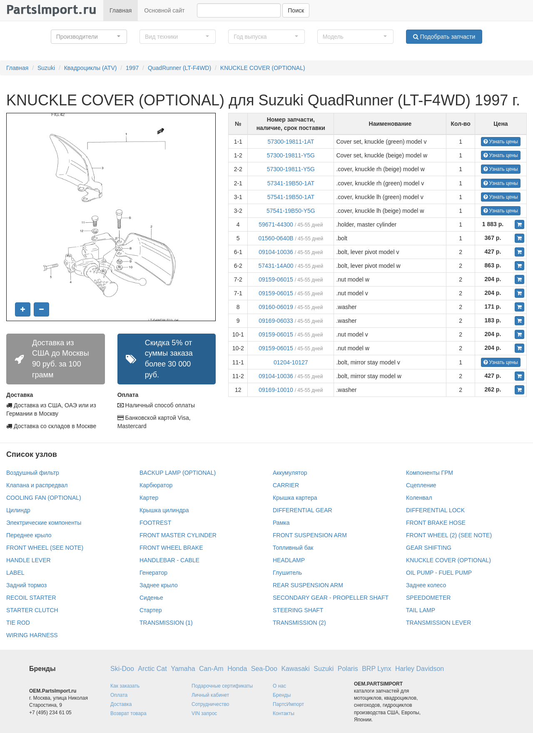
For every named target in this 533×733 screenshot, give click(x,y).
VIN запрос (204, 713)
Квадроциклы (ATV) (90, 68)
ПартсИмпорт (288, 704)
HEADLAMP (289, 560)
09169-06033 (276, 320)
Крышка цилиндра (164, 510)
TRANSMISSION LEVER (438, 622)
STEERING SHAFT (298, 610)
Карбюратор (155, 485)
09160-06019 (276, 307)
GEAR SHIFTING (428, 547)
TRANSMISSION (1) (166, 622)
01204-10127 (291, 362)
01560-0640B (275, 238)
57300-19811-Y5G (291, 155)
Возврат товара (128, 713)
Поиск (296, 10)
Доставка (121, 704)
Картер (148, 497)
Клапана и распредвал (36, 485)
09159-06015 (276, 279)
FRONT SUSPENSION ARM (310, 535)
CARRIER (286, 485)
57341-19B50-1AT (290, 183)
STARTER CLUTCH (32, 610)
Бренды (282, 695)
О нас (279, 686)
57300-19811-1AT (290, 141)
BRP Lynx (376, 668)
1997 (132, 68)
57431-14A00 (275, 265)
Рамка (281, 522)
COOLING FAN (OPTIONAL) (43, 497)
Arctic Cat (152, 668)
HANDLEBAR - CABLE (169, 560)
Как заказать (124, 686)
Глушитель (287, 572)
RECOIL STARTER (31, 597)
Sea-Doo (264, 668)
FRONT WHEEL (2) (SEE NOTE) (449, 535)
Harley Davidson (419, 668)
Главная (121, 10)
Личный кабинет (210, 695)
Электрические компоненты (43, 522)
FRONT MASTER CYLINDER (178, 535)
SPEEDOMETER (428, 597)
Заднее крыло (158, 585)
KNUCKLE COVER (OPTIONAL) (262, 68)
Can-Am (211, 668)
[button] (89, 37)
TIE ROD (18, 622)
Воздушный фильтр (32, 472)
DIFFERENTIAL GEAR (302, 510)
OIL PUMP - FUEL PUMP (439, 572)
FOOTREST (155, 522)
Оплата (118, 695)
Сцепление (421, 485)
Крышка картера (295, 497)
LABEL (15, 572)
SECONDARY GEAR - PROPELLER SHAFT (331, 597)
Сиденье (151, 597)
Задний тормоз (26, 585)
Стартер (150, 610)
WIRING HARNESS (32, 635)
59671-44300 (276, 224)
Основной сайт (164, 10)
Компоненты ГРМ (429, 472)
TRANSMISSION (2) (299, 622)
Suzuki (46, 68)
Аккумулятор (290, 472)
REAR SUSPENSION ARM (308, 585)
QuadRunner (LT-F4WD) (179, 68)
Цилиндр (18, 510)
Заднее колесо (426, 585)
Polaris (348, 668)
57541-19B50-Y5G (290, 210)
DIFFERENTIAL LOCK (435, 510)
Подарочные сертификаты (222, 686)
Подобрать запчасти (444, 36)
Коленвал (419, 497)
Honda (237, 668)
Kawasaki (295, 668)
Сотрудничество (210, 704)
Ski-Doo (122, 668)
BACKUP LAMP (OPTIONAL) (177, 472)
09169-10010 (276, 389)
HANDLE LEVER (28, 560)
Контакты (283, 713)
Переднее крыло (29, 535)
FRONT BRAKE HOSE (436, 522)
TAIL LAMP (420, 610)
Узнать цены (500, 142)
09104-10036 (276, 252)
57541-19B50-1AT (290, 197)
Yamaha (183, 668)
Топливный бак (293, 547)
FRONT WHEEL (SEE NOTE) (44, 547)
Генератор (153, 572)
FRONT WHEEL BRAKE (171, 547)
